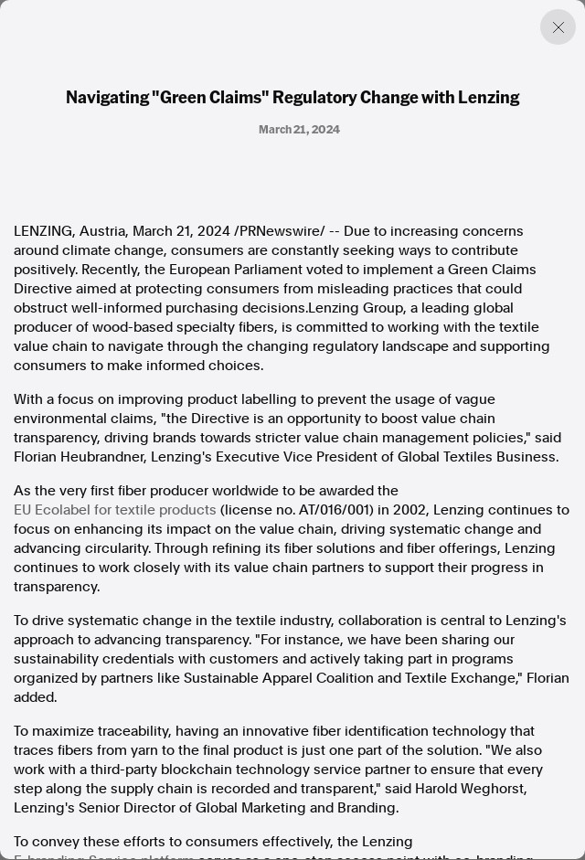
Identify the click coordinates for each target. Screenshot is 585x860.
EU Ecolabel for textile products (115, 510)
